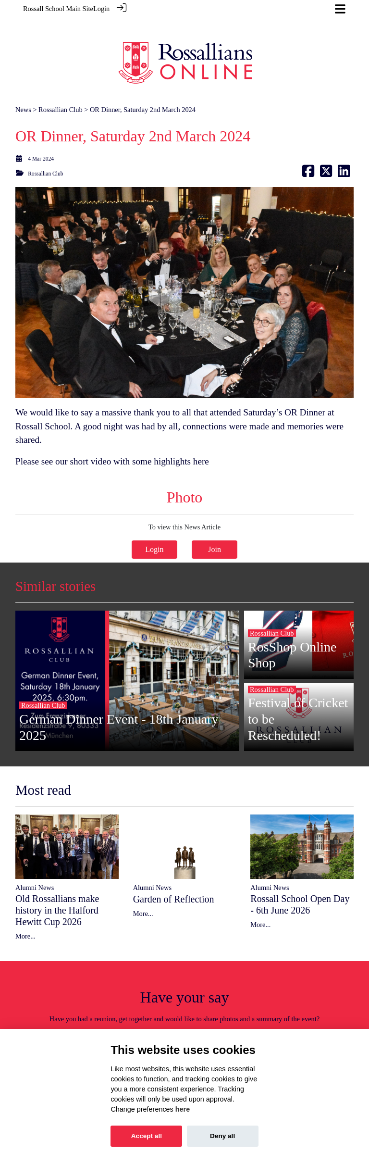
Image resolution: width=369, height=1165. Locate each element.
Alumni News (34, 866)
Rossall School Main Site (58, 9)
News (23, 88)
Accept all (146, 1136)
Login (101, 9)
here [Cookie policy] (182, 1109)
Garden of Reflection (173, 877)
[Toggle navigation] (340, 8)
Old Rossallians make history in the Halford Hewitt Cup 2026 (57, 888)
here (201, 440)
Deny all (222, 1136)
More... (25, 914)
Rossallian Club (60, 88)
